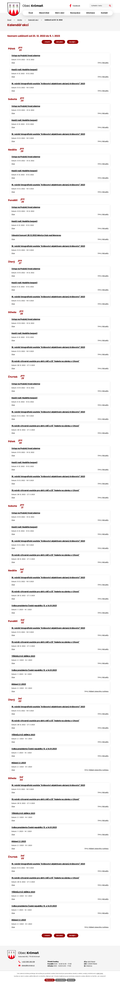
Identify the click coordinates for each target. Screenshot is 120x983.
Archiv (19, 20)
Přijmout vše (50, 980)
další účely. (100, 973)
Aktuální (59, 42)
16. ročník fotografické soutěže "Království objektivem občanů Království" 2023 (48, 83)
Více (13, 63)
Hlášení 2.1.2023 (19, 684)
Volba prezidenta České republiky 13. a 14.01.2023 (34, 605)
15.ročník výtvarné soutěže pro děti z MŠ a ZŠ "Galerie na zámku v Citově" (46, 361)
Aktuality (105, 63)
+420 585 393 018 (28, 962)
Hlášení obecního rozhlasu (98, 691)
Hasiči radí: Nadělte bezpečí (24, 69)
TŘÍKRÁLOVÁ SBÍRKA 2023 (23, 656)
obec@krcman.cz (28, 965)
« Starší (47, 42)
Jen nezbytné (60, 980)
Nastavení (71, 980)
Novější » (72, 42)
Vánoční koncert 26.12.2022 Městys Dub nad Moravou (36, 235)
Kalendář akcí (33, 20)
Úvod (9, 20)
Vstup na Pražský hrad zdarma (26, 55)
